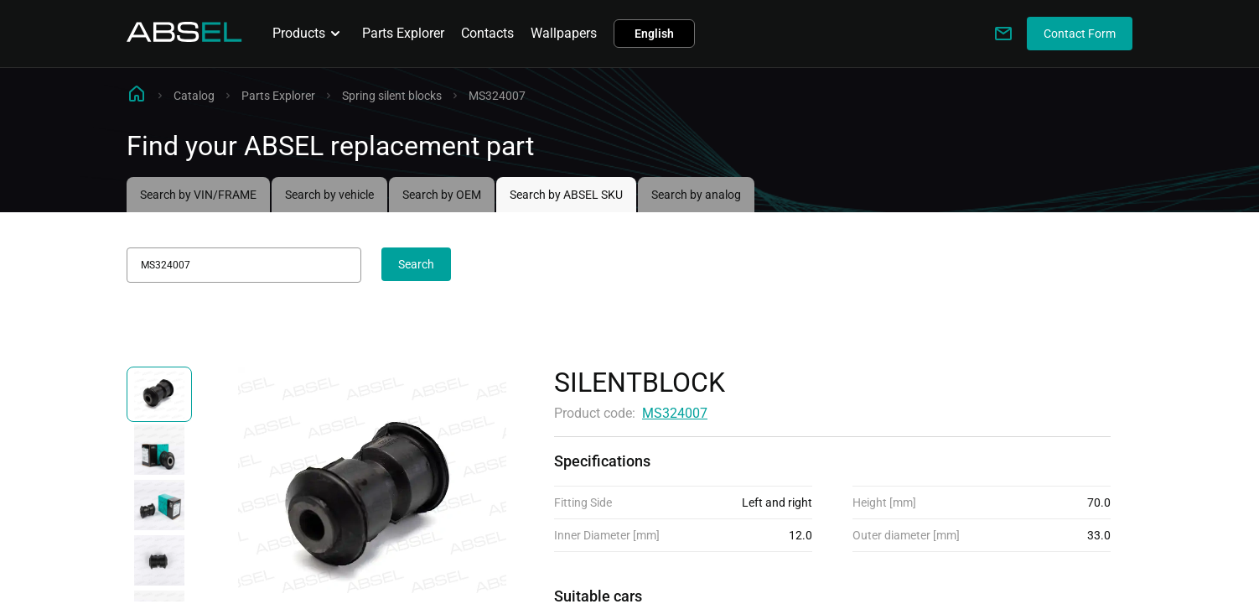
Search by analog (696, 194)
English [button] (654, 33)
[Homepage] (184, 37)
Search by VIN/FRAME (198, 194)
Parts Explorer (403, 33)
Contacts (487, 33)
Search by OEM (441, 194)
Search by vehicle (329, 194)
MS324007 (674, 413)
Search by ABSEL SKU (566, 194)
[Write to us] (1003, 33)
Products (308, 33)
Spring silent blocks (392, 95)
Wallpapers (564, 33)
